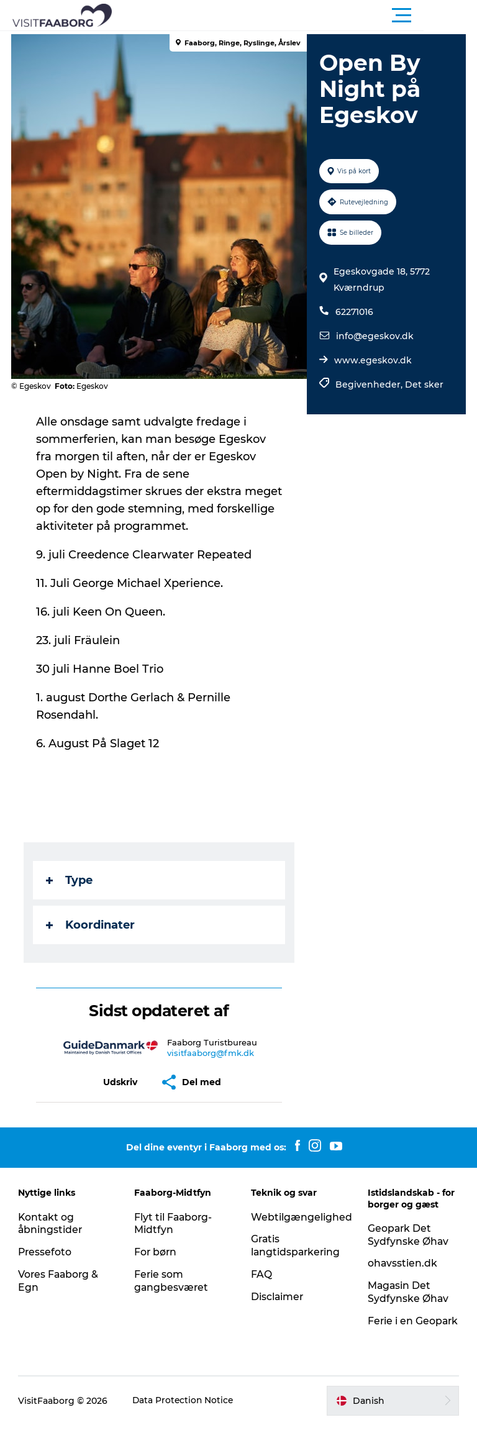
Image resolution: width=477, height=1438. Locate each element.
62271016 (354, 311)
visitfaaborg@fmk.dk (211, 1053)
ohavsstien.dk (402, 1263)
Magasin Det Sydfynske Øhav (407, 1292)
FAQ (261, 1274)
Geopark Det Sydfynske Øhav (407, 1234)
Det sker (423, 384)
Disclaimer (277, 1297)
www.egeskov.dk (372, 360)
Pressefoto (46, 1252)
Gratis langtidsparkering (296, 1245)
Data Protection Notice (184, 1413)
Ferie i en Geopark (390, 1327)
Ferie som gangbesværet (172, 1280)
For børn (156, 1252)
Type (70, 880)
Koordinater (91, 925)
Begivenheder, (369, 384)
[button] (294, 15)
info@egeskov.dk (374, 336)
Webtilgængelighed (301, 1217)
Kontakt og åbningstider (51, 1223)
